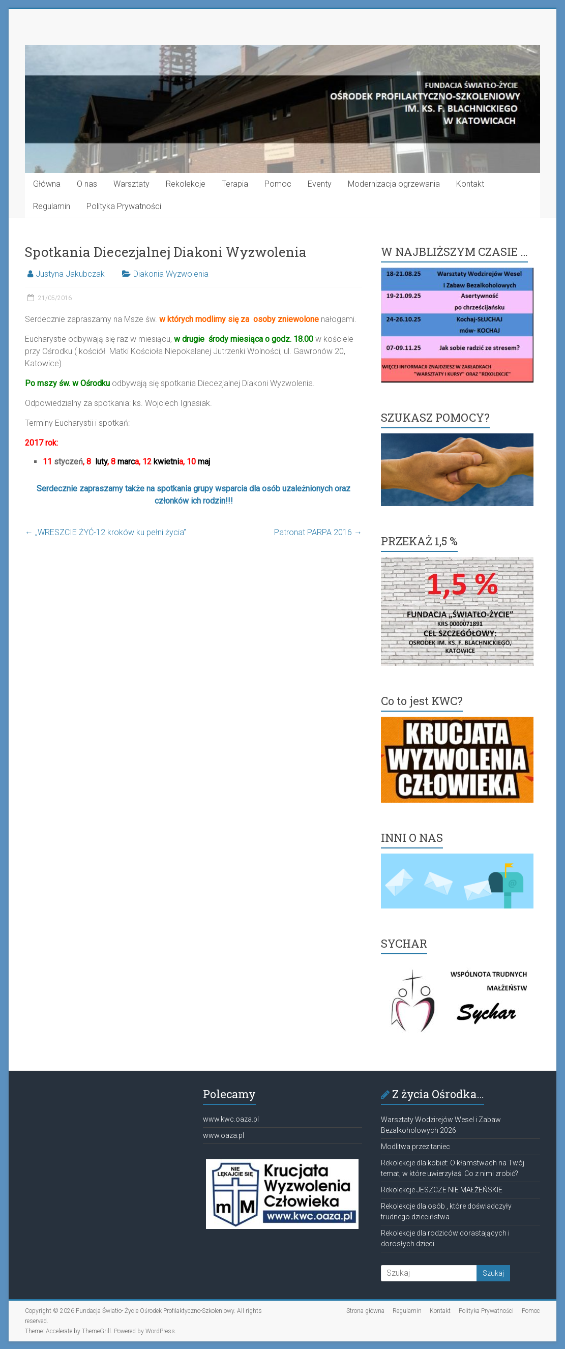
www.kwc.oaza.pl (231, 1119)
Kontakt (470, 184)
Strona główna (365, 1310)
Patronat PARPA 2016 (318, 532)
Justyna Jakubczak (70, 274)
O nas (87, 184)
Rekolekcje (185, 184)
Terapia (235, 184)
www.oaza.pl (223, 1135)
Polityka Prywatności (123, 206)
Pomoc (277, 184)
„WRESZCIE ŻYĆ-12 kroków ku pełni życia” (105, 532)
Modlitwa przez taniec (415, 1146)
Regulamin (51, 206)
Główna (47, 184)
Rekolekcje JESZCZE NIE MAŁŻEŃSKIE (441, 1190)
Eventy (320, 184)
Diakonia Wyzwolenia (171, 274)
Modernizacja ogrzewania (394, 184)
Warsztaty (131, 184)
